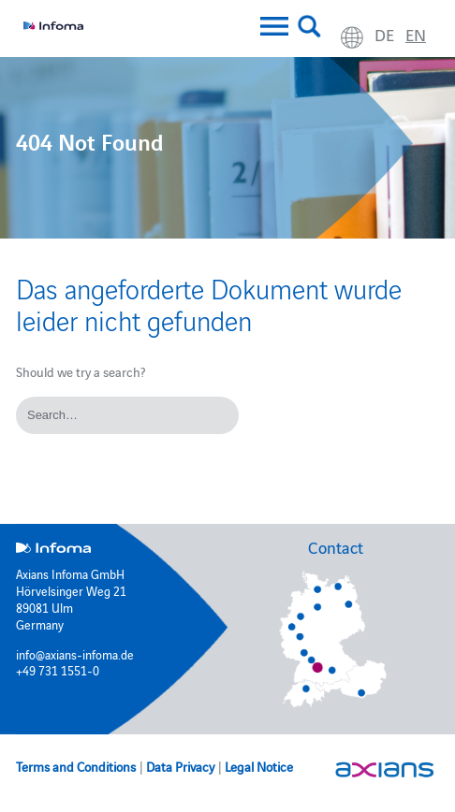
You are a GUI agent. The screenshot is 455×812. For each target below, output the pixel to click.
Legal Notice (259, 766)
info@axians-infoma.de (75, 653)
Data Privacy (180, 766)
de (384, 34)
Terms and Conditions (76, 766)
